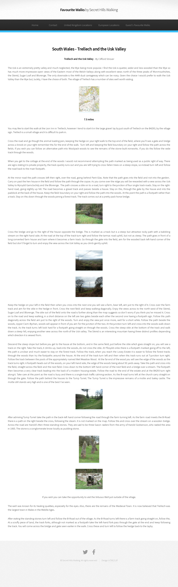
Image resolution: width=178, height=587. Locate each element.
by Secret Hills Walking (101, 9)
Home (35, 25)
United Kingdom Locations (78, 25)
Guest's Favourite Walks (138, 25)
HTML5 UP (113, 560)
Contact (53, 25)
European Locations (108, 25)
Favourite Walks (72, 9)
